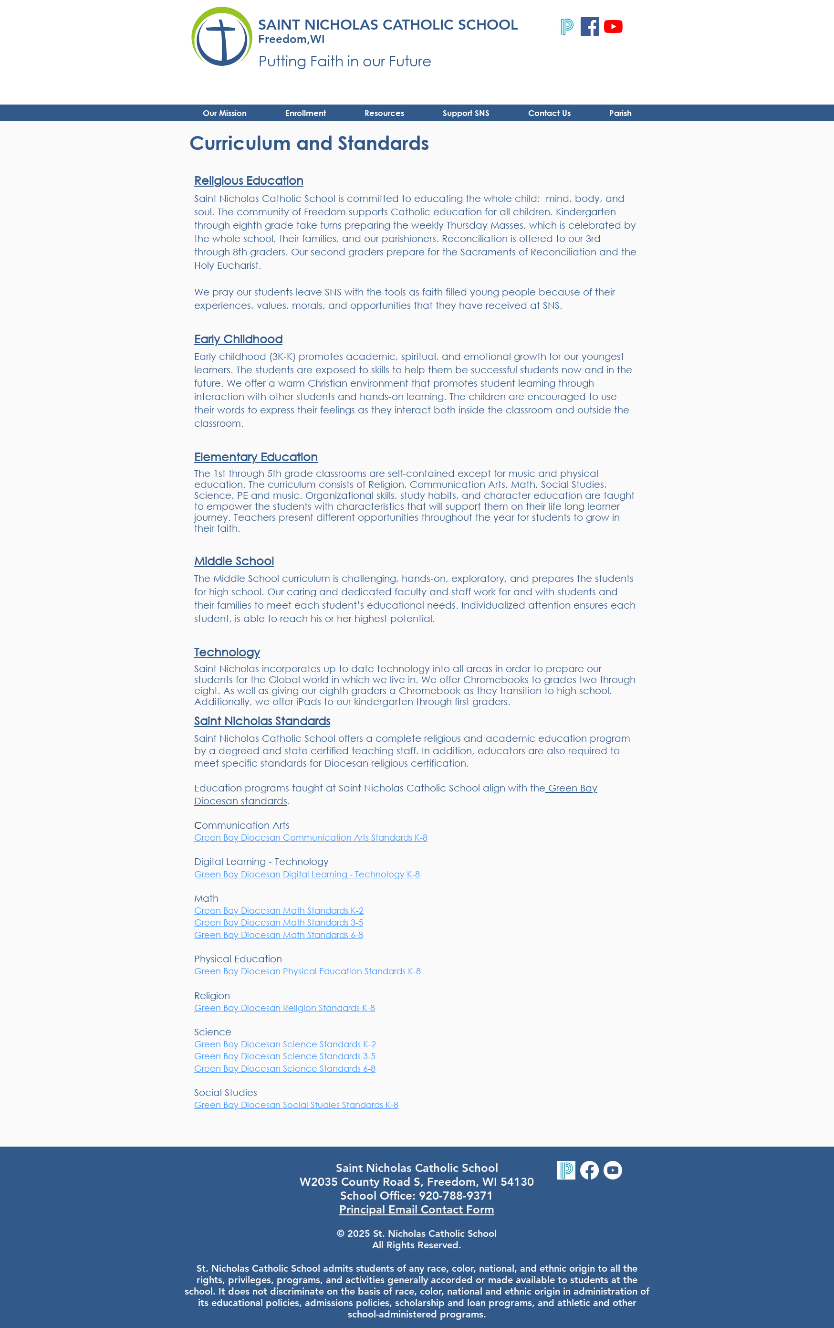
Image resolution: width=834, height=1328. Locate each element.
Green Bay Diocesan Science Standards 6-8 (284, 1068)
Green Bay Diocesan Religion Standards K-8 (284, 1007)
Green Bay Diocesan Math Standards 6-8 (278, 934)
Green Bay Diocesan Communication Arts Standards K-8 (310, 837)
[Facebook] (590, 26)
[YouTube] (613, 26)
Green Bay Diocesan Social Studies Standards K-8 (296, 1104)
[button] (384, 113)
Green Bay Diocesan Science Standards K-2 (285, 1044)
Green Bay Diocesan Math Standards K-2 (279, 910)
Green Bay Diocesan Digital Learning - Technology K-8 (307, 874)
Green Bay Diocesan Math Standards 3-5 (278, 922)
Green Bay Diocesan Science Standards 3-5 (284, 1056)
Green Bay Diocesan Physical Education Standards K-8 (307, 971)
